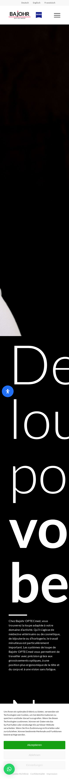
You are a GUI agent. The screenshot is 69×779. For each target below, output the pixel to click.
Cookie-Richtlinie (20, 773)
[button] (9, 769)
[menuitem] (25, 3)
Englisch (36, 2)
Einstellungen (34, 765)
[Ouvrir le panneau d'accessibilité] (8, 391)
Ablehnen (34, 754)
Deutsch (25, 2)
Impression (52, 773)
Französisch (50, 2)
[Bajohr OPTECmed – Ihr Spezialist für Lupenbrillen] (29, 15)
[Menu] (55, 15)
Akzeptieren (34, 744)
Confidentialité (37, 773)
